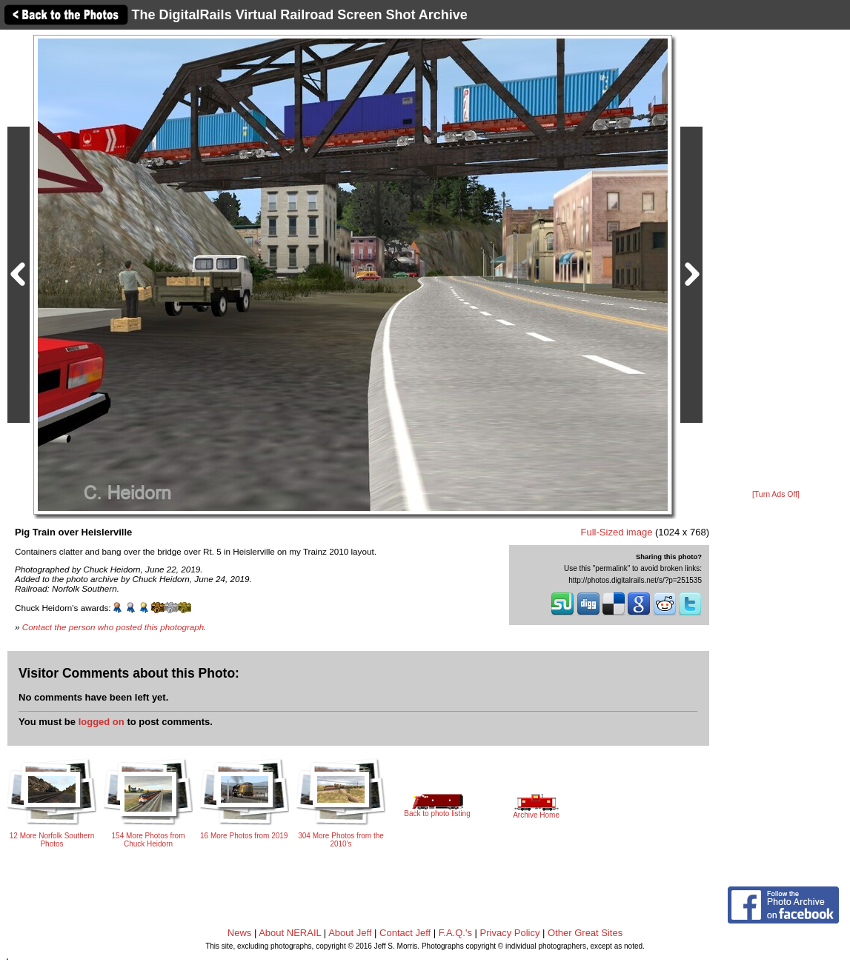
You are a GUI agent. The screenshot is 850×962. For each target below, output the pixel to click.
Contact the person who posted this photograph (113, 627)
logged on (101, 721)
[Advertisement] (776, 261)
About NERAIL (290, 932)
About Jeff (349, 932)
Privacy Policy (510, 932)
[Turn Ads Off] (776, 494)
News (240, 932)
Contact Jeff (405, 932)
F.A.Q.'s (455, 932)
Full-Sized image (617, 532)
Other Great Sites (585, 932)
